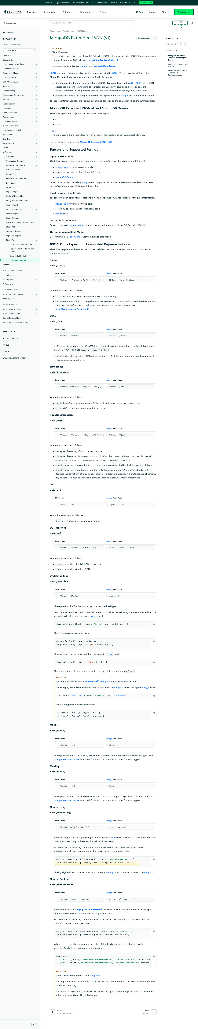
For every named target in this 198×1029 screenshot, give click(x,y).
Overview (7, 55)
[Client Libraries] (20, 68)
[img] (167, 43)
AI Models (7, 352)
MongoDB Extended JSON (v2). (103, 59)
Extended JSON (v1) (18, 260)
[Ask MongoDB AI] (180, 22)
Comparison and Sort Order (21, 244)
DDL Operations (13, 170)
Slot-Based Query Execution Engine (21, 222)
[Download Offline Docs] (33, 1024)
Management (9, 332)
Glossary (10, 187)
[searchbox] (92, 22)
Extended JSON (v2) (18, 256)
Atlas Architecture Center (16, 358)
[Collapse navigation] (40, 1025)
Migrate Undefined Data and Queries (22, 250)
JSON (53, 73)
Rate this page (172, 38)
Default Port (11, 174)
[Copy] (154, 624)
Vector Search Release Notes (15, 322)
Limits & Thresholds (14, 196)
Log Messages (12, 192)
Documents (8, 60)
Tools (6, 345)
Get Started (184, 12)
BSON (115, 73)
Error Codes (11, 183)
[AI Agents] (20, 284)
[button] (140, 12)
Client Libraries (10, 338)
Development (9, 39)
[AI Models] (20, 275)
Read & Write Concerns (16, 178)
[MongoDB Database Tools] (20, 200)
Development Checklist (13, 130)
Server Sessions (12, 218)
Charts (6, 148)
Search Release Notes (12, 318)
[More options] (154, 38)
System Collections (14, 231)
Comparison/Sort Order (66, 759)
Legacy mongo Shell (14, 235)
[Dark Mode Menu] (192, 23)
